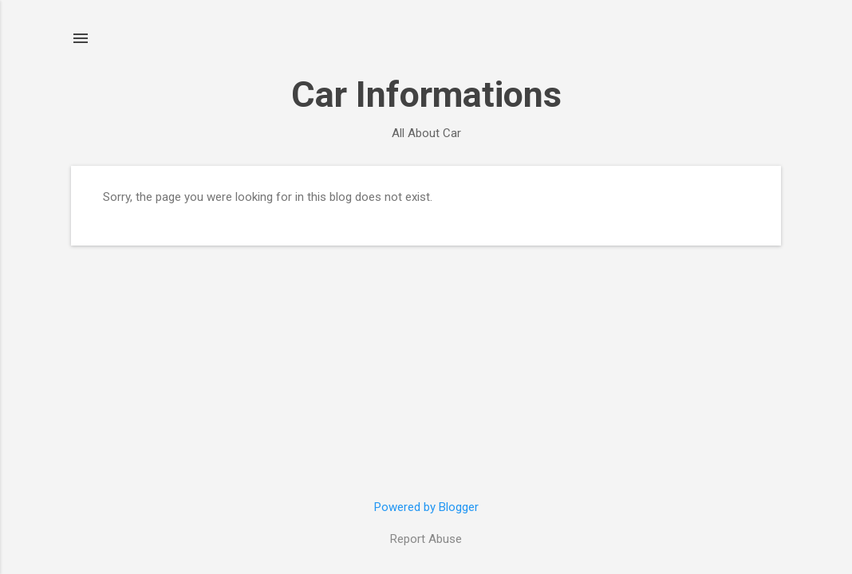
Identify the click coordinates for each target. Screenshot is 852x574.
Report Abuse (426, 539)
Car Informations (426, 94)
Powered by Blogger (426, 507)
